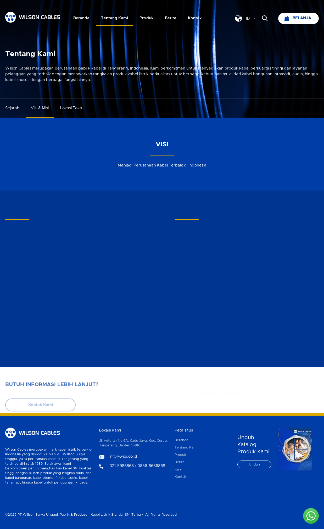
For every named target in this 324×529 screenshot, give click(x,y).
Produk (180, 455)
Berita (179, 462)
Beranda (181, 440)
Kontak (180, 477)
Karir (178, 469)
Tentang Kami (186, 447)
